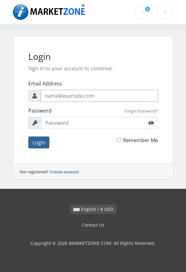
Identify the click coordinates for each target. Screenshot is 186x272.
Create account (64, 172)
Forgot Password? (141, 111)
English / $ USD (93, 209)
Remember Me (140, 140)
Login (38, 142)
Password (40, 110)
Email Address (45, 83)
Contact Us (93, 225)
